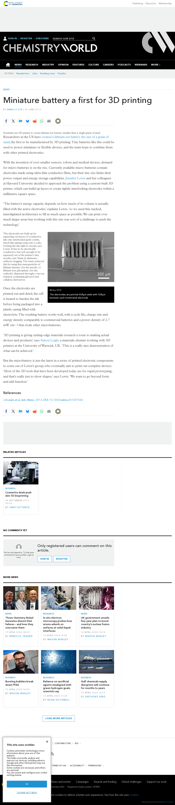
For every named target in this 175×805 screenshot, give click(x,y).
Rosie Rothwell (58, 700)
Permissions (94, 765)
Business (10, 488)
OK (27, 784)
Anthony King (95, 696)
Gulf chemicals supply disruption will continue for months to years (95, 685)
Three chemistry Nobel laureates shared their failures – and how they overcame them (19, 622)
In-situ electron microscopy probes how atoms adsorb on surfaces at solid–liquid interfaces (57, 624)
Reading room (47, 73)
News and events (61, 781)
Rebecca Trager (21, 636)
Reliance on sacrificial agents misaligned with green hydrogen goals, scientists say (57, 686)
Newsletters (22, 73)
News (6, 89)
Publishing (137, 3)
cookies (133, 794)
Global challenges (131, 781)
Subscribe (42, 38)
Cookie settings (27, 792)
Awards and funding (105, 781)
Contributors (63, 743)
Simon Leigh (49, 340)
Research (48, 613)
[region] (27, 769)
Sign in (44, 559)
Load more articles (58, 718)
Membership (165, 3)
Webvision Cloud (165, 802)
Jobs (34, 73)
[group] (154, 64)
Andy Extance (20, 507)
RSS (76, 743)
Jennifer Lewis (75, 178)
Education (151, 3)
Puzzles (62, 73)
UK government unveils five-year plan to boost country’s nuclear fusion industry (95, 622)
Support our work (156, 781)
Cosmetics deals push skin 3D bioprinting (18, 494)
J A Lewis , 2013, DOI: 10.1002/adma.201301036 (43, 399)
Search (94, 38)
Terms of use (59, 765)
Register (26, 38)
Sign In (12, 38)
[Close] (47, 741)
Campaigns (82, 781)
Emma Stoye (15, 109)
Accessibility (77, 765)
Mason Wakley (58, 639)
